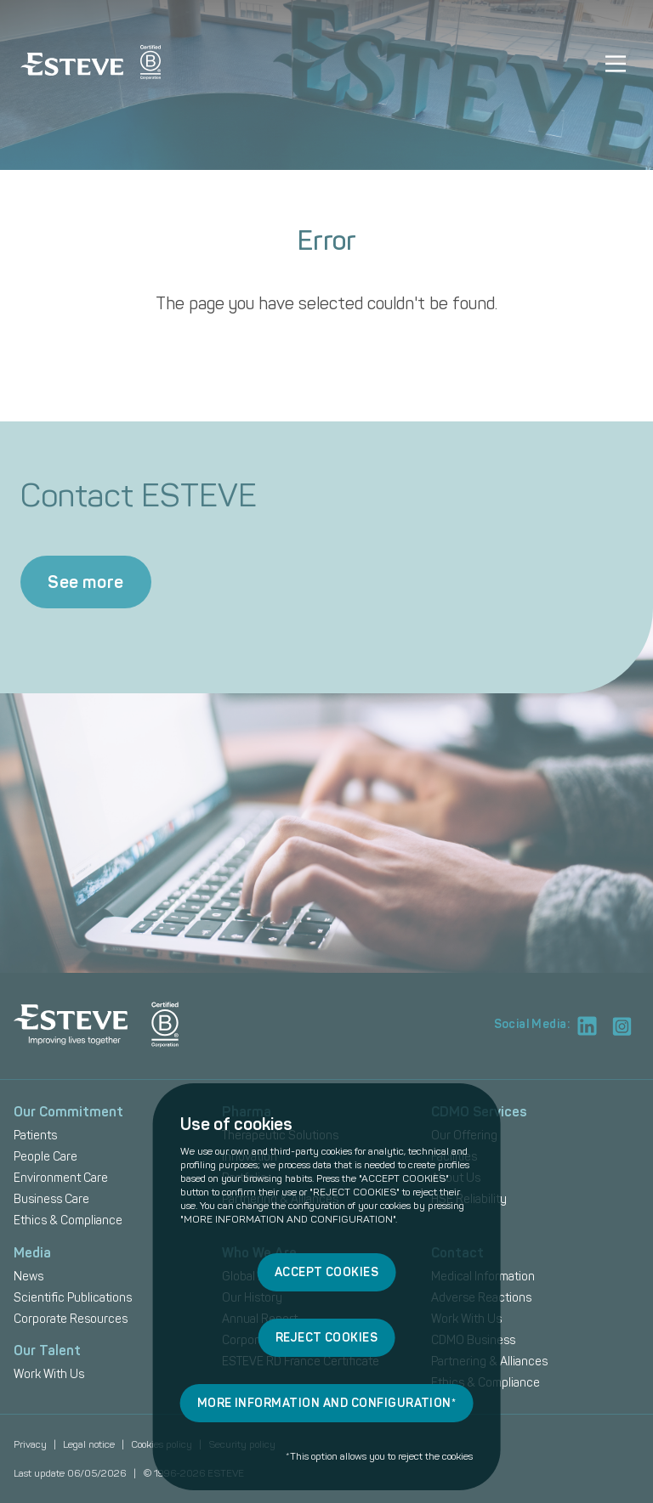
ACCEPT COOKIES (327, 1272)
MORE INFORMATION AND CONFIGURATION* (327, 1403)
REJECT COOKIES (326, 1338)
